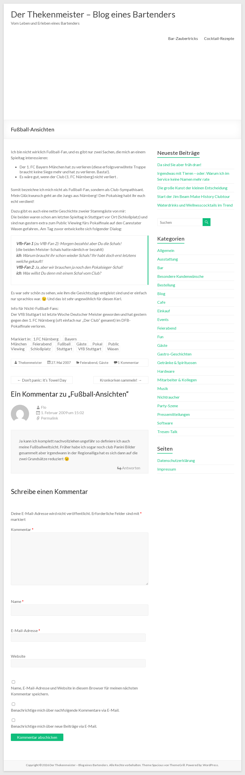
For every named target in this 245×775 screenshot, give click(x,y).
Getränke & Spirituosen (176, 362)
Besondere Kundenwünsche (180, 276)
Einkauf (163, 311)
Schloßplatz (41, 349)
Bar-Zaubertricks (183, 38)
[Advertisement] (122, 83)
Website (18, 656)
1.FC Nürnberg (46, 339)
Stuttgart (64, 349)
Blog (161, 293)
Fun (160, 337)
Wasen (113, 349)
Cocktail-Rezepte (219, 38)
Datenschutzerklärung (176, 460)
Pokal (97, 344)
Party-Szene (167, 406)
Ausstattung (167, 259)
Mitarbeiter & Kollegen (177, 380)
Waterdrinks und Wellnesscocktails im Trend (195, 205)
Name (17, 601)
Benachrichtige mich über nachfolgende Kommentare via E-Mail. (65, 710)
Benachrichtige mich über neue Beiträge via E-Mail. (54, 726)
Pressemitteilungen (173, 414)
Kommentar (22, 529)
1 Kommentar (128, 363)
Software (165, 423)
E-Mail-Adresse (25, 630)
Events (163, 319)
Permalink (49, 418)
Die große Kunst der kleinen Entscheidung (192, 188)
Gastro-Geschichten (174, 354)
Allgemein (165, 250)
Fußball (63, 344)
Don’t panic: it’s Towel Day (41, 380)
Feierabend (42, 344)
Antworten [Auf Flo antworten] (131, 468)
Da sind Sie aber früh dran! (179, 164)
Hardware (166, 371)
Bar (160, 267)
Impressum (166, 469)
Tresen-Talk (167, 431)
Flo (43, 407)
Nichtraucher (168, 397)
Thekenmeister (30, 363)
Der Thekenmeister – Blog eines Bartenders (96, 14)
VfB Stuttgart (89, 349)
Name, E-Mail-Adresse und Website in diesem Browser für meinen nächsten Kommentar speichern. (74, 691)
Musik (162, 388)
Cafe (161, 302)
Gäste (81, 344)
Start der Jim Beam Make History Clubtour (193, 196)
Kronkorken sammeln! (121, 380)
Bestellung (166, 285)
